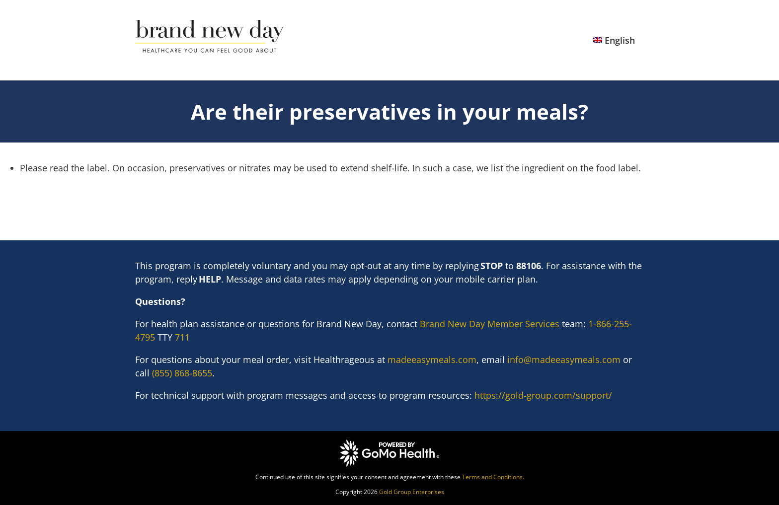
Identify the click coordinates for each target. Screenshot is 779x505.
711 (182, 337)
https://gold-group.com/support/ (543, 395)
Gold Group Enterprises (411, 492)
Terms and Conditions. (493, 477)
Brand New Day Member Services (489, 324)
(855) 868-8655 (182, 373)
